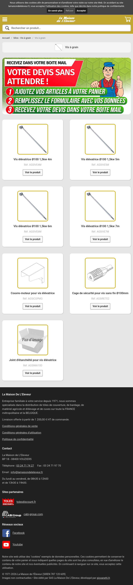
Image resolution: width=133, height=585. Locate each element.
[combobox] (66, 28)
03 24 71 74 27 (25, 465)
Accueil (6, 38)
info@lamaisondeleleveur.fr (27, 472)
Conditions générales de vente (20, 426)
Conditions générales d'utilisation (21, 432)
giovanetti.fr (103, 578)
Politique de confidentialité (18, 439)
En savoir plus (55, 10)
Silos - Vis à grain (22, 38)
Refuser (69, 10)
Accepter (81, 10)
